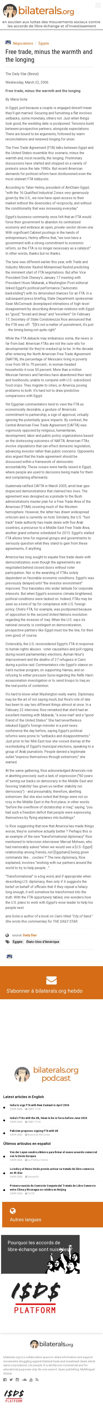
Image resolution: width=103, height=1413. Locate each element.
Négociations (23, 43)
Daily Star (30, 935)
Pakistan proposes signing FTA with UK (34, 1130)
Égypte (43, 43)
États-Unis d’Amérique (42, 942)
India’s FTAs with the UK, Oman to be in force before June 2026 (48, 1118)
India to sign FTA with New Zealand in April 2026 (39, 1105)
